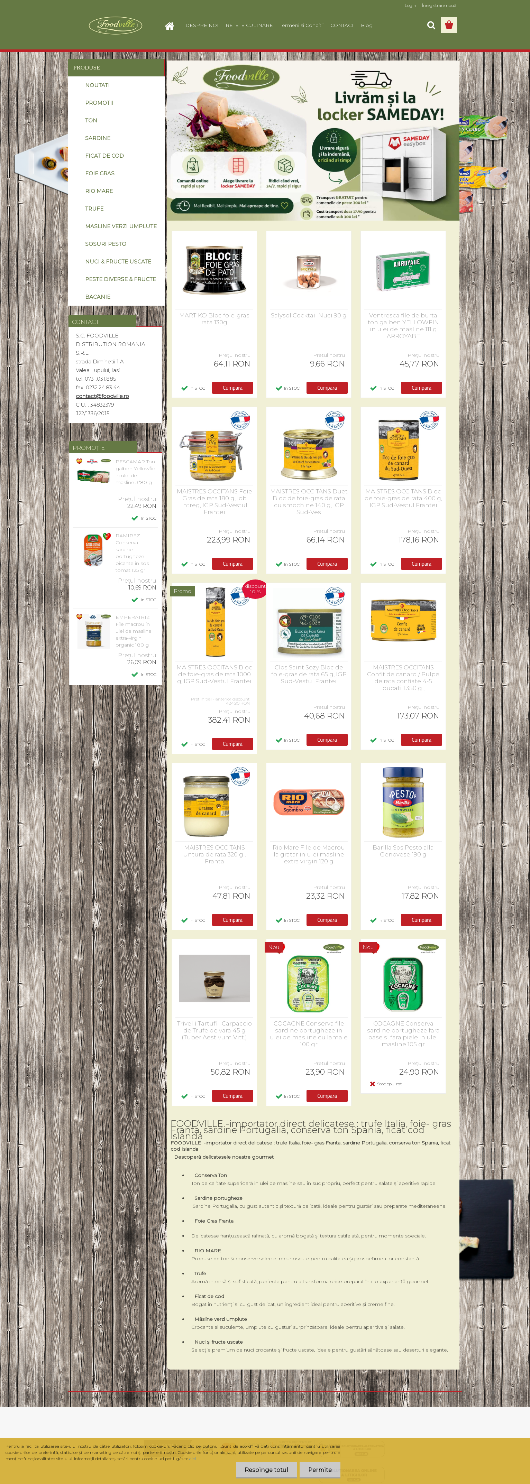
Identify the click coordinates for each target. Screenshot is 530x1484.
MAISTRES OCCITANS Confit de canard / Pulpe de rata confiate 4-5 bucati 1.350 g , (403, 678)
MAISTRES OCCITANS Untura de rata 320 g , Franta (214, 854)
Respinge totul (266, 1470)
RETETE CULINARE (249, 25)
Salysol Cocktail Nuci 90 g (309, 315)
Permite (320, 1470)
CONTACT (342, 25)
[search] (431, 25)
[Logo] (115, 25)
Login (410, 5)
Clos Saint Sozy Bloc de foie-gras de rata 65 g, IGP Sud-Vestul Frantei (309, 674)
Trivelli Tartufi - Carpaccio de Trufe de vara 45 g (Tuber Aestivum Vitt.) (214, 1030)
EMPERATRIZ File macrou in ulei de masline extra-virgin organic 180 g (134, 631)
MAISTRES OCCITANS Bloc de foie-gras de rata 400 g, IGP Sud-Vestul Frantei (403, 498)
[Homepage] (172, 25)
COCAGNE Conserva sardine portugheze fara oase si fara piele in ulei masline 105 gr (403, 1034)
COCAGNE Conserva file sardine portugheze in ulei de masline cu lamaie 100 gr (309, 1034)
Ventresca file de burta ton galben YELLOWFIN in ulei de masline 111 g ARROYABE (403, 326)
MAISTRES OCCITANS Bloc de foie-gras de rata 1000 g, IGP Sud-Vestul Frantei (214, 674)
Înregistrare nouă (439, 5)
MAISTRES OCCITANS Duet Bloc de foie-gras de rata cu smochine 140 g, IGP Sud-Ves (309, 502)
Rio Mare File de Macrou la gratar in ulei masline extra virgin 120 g (309, 854)
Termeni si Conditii (301, 25)
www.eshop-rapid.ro (132, 1397)
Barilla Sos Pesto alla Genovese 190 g (403, 851)
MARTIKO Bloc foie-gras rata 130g (214, 319)
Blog (367, 25)
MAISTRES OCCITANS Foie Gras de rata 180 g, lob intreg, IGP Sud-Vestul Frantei (214, 502)
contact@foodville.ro (102, 396)
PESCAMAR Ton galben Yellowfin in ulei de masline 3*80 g (135, 471)
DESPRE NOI (202, 25)
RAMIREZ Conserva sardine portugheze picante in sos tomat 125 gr (132, 552)
